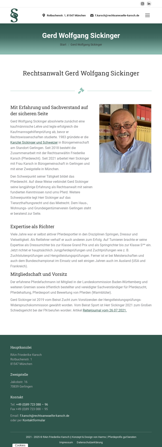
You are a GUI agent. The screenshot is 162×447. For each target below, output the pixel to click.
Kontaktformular (34, 420)
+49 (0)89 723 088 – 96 (32, 404)
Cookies (20, 445)
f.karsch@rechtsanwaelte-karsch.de (114, 15)
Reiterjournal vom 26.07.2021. (105, 310)
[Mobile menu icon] (147, 15)
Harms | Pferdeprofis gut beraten (117, 437)
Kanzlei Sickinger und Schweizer (34, 142)
